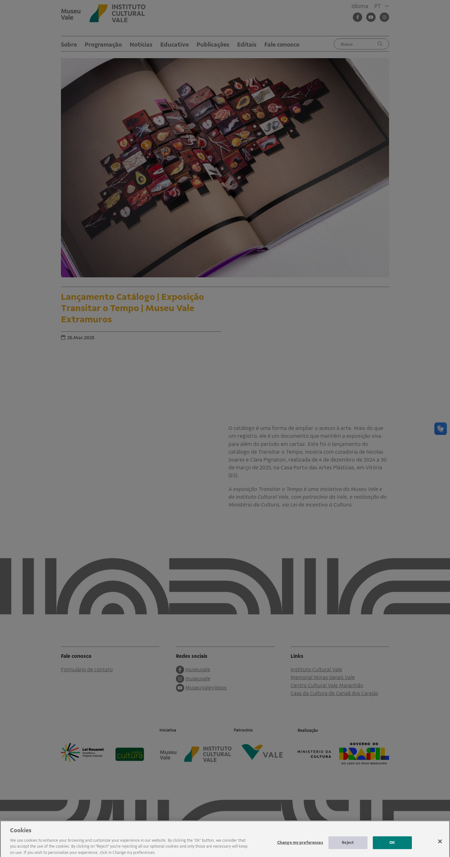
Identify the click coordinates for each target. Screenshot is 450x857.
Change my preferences (300, 846)
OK (392, 846)
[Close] (440, 845)
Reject (348, 846)
